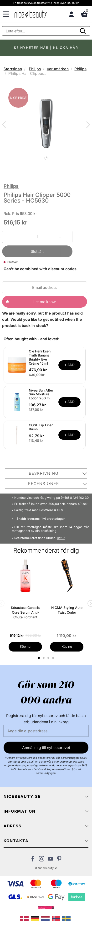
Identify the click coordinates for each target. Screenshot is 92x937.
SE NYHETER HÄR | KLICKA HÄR (46, 48)
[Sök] (46, 31)
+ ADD (69, 365)
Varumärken (58, 68)
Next (87, 125)
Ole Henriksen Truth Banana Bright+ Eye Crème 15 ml (40, 357)
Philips (35, 68)
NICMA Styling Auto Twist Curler (66, 610)
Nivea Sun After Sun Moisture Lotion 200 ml (41, 394)
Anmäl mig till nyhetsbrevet (46, 747)
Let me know (44, 301)
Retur (61, 538)
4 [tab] (54, 658)
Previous (5, 125)
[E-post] (46, 731)
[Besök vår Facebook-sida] (33, 860)
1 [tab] (39, 658)
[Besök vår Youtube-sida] (50, 860)
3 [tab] (49, 658)
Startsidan (13, 68)
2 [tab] (44, 658)
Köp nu (25, 646)
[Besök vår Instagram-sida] (42, 860)
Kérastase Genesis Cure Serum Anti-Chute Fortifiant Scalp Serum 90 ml (25, 613)
